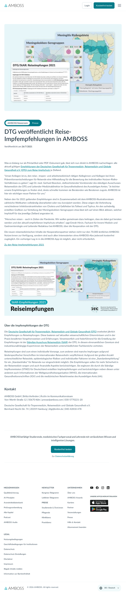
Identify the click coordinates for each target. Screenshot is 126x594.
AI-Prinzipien (9, 498)
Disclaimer (8, 559)
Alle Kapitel (8, 513)
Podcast (7, 517)
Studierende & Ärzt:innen (52, 508)
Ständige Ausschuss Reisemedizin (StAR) (47, 342)
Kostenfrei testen (104, 5)
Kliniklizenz (46, 518)
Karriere (70, 503)
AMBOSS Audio (10, 522)
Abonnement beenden (76, 527)
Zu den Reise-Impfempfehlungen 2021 (24, 245)
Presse (70, 517)
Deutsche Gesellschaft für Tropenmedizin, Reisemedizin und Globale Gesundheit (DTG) (52, 332)
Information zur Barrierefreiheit (17, 574)
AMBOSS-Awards (75, 498)
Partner (70, 508)
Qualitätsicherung (11, 493)
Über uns (71, 493)
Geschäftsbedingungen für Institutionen (20, 544)
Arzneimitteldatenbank (13, 503)
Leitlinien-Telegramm (50, 498)
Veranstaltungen (74, 513)
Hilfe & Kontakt (73, 522)
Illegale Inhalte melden (13, 569)
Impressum (8, 564)
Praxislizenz (46, 522)
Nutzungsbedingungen (13, 539)
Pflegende (46, 513)
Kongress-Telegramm (50, 493)
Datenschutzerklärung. (64, 456)
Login (87, 5)
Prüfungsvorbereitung (13, 508)
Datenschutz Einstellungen (15, 554)
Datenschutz (9, 549)
